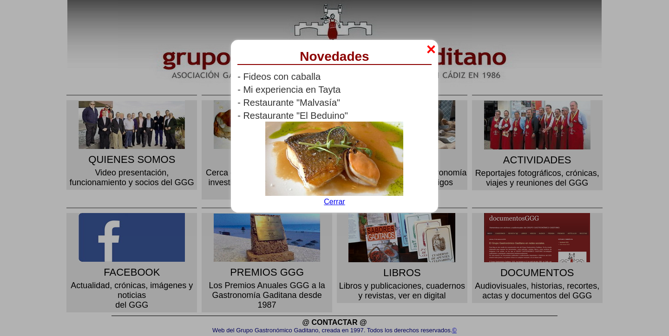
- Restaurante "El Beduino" (292, 115)
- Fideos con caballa (279, 76)
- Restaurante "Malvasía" (288, 102)
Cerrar (334, 202)
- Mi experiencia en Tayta (289, 89)
